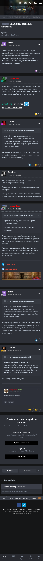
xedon (5, 33)
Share (10, 470)
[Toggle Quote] (5, 131)
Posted (14, 45)
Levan (12, 348)
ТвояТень (12, 172)
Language (22, 509)
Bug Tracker (15, 35)
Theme (30, 509)
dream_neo (18, 104)
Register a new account (21, 443)
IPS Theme (6, 509)
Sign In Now (21, 456)
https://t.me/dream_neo (12, 108)
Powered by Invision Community (21, 513)
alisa (12, 121)
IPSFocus (14, 509)
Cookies (37, 509)
